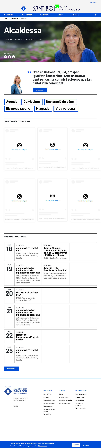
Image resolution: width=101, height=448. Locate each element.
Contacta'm (40, 90)
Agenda (11, 102)
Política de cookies (49, 403)
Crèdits (16, 406)
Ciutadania (44, 15)
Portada (9, 15)
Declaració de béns (60, 102)
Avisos (61, 394)
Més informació (42, 446)
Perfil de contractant (81, 394)
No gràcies (86, 445)
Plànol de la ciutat (80, 408)
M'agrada (42, 108)
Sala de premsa (48, 406)
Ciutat (60, 15)
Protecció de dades (49, 400)
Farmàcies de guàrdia (65, 400)
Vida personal (66, 108)
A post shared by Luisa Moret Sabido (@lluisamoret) (19, 168)
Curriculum (32, 102)
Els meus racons (18, 108)
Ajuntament (27, 15)
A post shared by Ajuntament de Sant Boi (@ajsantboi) (19, 219)
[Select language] (90, 2)
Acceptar (76, 444)
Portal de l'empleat (64, 403)
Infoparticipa (47, 414)
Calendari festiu (63, 397)
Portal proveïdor (80, 397)
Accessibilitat (47, 394)
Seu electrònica (79, 400)
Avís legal (46, 397)
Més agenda (11, 369)
